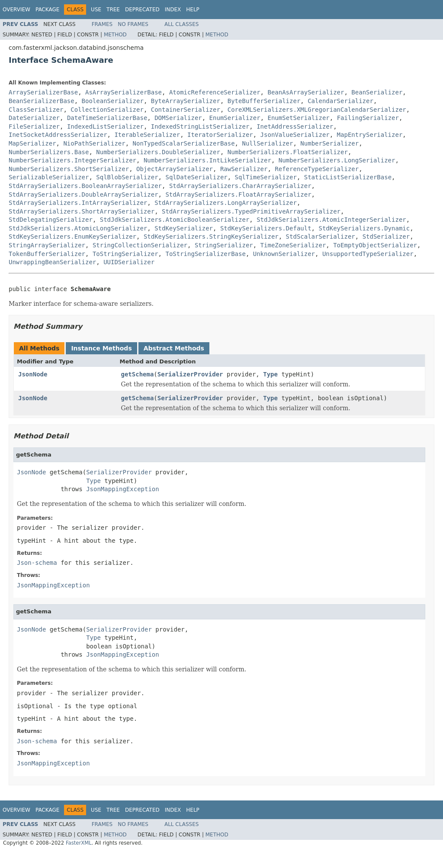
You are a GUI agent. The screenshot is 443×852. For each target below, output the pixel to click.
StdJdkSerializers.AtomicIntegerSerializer (331, 219)
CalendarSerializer (340, 100)
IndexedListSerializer (105, 126)
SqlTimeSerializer (266, 177)
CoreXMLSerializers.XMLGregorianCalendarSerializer (317, 109)
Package (47, 9)
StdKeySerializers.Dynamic (364, 228)
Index (173, 9)
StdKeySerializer (183, 228)
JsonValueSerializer (295, 134)
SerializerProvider (190, 374)
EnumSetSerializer (298, 117)
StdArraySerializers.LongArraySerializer (225, 202)
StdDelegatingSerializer (51, 219)
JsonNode (32, 374)
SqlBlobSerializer (127, 177)
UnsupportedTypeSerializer (368, 253)
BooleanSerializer (113, 100)
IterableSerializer (147, 134)
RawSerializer (244, 168)
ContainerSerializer (185, 109)
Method (115, 35)
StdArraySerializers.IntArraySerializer (78, 202)
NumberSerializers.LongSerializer (337, 160)
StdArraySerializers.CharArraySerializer (240, 185)
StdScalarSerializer (320, 236)
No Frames (133, 24)
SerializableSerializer (49, 177)
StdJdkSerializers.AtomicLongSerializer (78, 228)
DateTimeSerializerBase (107, 117)
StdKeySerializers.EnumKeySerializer (72, 236)
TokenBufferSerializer (47, 253)
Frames (102, 24)
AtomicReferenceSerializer (214, 92)
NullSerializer (267, 143)
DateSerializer (34, 117)
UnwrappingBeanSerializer (52, 262)
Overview (16, 9)
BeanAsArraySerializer (305, 92)
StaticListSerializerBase (348, 177)
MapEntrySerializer (370, 134)
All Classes (181, 24)
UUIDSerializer (128, 262)
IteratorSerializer (220, 134)
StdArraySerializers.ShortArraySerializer (81, 211)
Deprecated (142, 9)
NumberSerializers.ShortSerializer (69, 168)
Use (96, 9)
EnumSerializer (234, 117)
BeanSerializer (376, 92)
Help (192, 9)
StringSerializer (224, 245)
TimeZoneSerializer (293, 245)
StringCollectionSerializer (140, 245)
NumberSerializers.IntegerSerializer (72, 160)
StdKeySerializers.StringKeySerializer (211, 236)
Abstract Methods (174, 348)
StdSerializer (386, 236)
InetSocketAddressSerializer (58, 134)
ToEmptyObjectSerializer (375, 245)
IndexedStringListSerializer (200, 126)
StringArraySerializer (47, 245)
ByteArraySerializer (185, 100)
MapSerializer (32, 143)
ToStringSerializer (125, 253)
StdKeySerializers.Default (265, 228)
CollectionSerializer (107, 109)
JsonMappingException (122, 489)
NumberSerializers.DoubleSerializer (158, 152)
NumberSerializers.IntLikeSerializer (207, 160)
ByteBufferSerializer (264, 100)
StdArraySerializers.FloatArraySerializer (238, 194)
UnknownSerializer (284, 253)
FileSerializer (34, 126)
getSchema (137, 374)
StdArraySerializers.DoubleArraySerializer (83, 194)
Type (270, 374)
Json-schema (37, 562)
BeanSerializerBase (41, 100)
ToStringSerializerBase (205, 253)
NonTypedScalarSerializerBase (184, 143)
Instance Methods (101, 348)
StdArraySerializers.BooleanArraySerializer (85, 185)
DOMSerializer (178, 117)
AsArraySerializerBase (123, 92)
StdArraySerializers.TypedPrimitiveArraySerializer (251, 211)
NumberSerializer (329, 143)
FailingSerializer (368, 117)
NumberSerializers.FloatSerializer (288, 152)
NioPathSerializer (94, 143)
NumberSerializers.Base (49, 152)
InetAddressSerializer (295, 126)
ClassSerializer (36, 109)
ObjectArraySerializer (174, 168)
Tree (113, 9)
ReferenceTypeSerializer (317, 168)
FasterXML (79, 843)
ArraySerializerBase (43, 92)
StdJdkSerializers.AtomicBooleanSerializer (175, 219)
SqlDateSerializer (196, 177)
